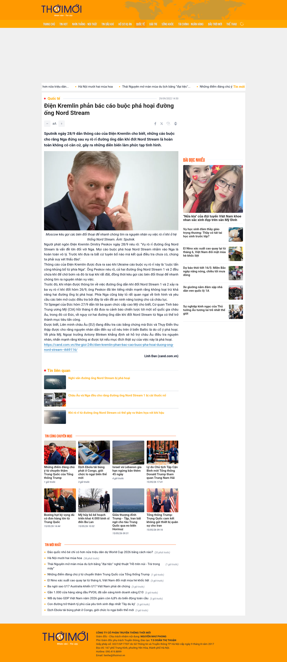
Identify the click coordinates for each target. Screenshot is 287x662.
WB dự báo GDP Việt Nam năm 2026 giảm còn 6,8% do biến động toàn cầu (105, 598)
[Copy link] (168, 123)
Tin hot (63, 24)
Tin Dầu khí (107, 24)
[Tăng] (61, 123)
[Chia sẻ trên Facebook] (155, 123)
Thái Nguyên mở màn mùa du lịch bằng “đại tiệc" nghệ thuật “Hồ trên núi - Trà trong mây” (112, 566)
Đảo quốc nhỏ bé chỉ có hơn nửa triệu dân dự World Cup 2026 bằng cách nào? (108, 552)
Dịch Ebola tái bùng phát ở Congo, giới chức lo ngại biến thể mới (97, 610)
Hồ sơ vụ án (125, 24)
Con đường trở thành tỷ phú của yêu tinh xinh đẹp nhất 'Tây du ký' (98, 604)
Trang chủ (49, 24)
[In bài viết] (175, 123)
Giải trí (153, 24)
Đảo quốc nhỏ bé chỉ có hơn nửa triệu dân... (47, 86)
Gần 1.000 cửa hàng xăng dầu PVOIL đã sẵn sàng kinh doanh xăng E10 (102, 592)
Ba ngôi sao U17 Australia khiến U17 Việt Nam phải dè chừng (95, 586)
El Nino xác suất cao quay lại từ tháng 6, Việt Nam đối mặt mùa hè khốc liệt (105, 580)
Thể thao (231, 24)
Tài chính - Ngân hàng (190, 24)
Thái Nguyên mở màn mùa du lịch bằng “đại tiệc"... (165, 86)
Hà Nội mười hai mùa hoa (104, 86)
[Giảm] (47, 123)
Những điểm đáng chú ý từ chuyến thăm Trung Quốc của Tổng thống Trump (105, 574)
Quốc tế (140, 24)
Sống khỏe (168, 24)
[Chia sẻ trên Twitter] (161, 123)
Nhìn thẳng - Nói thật (84, 24)
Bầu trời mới (215, 24)
